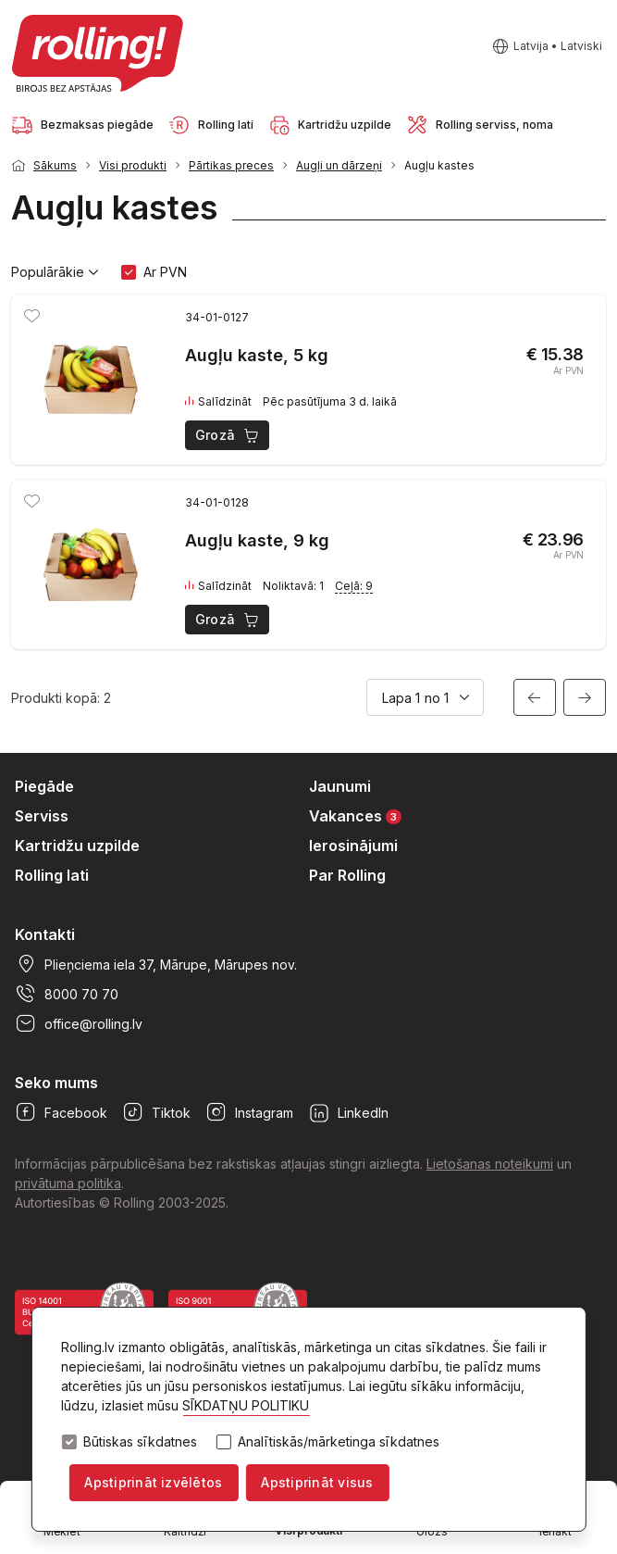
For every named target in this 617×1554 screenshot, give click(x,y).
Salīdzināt (218, 402)
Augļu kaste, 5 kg (256, 355)
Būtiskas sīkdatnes (140, 1442)
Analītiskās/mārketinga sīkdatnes (338, 1442)
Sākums (55, 165)
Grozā (228, 435)
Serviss (41, 816)
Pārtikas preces (231, 165)
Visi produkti (133, 165)
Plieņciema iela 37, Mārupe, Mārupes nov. (156, 964)
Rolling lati (52, 875)
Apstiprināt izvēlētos (153, 1482)
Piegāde (44, 786)
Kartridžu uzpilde (77, 845)
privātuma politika (68, 1183)
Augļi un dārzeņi (339, 165)
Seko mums (56, 1082)
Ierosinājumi (353, 845)
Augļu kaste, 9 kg (257, 540)
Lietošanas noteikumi (489, 1164)
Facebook (61, 1112)
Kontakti (45, 934)
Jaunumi (340, 786)
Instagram (249, 1112)
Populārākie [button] (55, 272)
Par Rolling (347, 875)
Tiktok (156, 1112)
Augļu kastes (439, 165)
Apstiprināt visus (317, 1482)
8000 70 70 (66, 994)
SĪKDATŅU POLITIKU (245, 1405)
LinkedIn (348, 1112)
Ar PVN (165, 272)
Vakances (355, 815)
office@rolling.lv (78, 1023)
